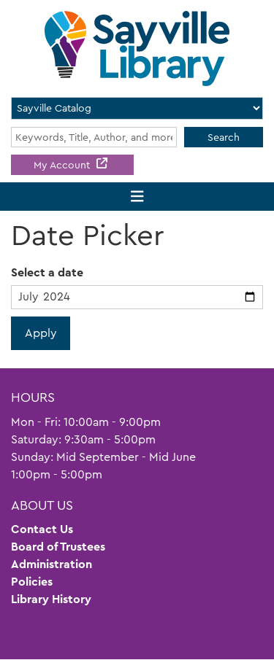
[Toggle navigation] (137, 196)
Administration (51, 564)
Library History (51, 599)
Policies (32, 581)
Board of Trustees (58, 546)
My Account (63, 165)
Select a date (47, 272)
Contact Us (42, 529)
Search (224, 137)
